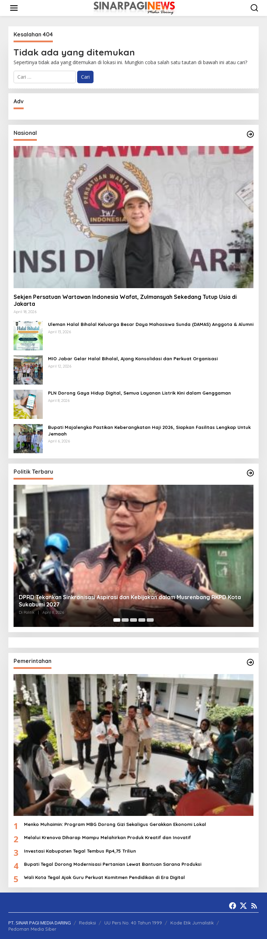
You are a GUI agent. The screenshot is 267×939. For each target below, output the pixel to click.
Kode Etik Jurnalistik (192, 922)
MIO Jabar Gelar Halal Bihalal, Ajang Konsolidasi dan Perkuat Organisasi (133, 358)
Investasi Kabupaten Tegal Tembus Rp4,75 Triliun (80, 851)
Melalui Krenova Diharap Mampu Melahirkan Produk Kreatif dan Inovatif (107, 837)
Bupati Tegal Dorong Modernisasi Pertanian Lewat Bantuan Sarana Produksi (112, 864)
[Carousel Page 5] (150, 620)
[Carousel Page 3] (133, 620)
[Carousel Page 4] (141, 620)
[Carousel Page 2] (125, 620)
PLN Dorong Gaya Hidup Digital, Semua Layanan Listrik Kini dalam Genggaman (139, 393)
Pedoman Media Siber (32, 929)
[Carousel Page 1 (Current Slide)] (116, 620)
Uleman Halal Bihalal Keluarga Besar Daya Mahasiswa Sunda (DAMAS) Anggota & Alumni (150, 324)
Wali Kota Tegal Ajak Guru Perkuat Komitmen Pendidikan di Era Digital (104, 877)
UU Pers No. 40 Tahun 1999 (133, 922)
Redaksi (87, 922)
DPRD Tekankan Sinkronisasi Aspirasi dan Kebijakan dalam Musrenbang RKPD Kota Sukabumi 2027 (130, 601)
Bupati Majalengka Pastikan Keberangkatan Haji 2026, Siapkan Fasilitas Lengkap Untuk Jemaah (149, 430)
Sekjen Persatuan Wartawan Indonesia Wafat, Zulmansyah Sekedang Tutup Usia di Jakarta (125, 300)
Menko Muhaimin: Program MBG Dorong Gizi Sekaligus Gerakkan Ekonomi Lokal (115, 824)
